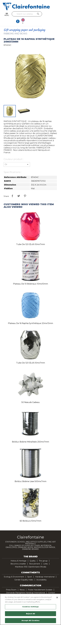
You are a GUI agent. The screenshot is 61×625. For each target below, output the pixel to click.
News (22, 583)
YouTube (33, 593)
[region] (30, 609)
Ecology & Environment (14, 570)
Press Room (11, 583)
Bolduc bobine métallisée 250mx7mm (30, 435)
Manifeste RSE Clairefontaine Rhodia (30, 560)
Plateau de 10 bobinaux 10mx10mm (30, 277)
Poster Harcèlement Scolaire (40, 583)
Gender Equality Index (23, 573)
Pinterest (25, 189)
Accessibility (41, 573)
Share (12, 189)
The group (43, 554)
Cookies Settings (30, 607)
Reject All (30, 614)
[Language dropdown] (56, 14)
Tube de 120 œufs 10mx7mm (30, 238)
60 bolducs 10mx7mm (30, 514)
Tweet (18, 189)
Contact (51, 586)
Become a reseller (18, 557)
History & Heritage (18, 554)
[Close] (57, 597)
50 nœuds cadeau (30, 396)
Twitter (28, 593)
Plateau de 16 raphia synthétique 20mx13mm (30, 317)
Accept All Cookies (30, 620)
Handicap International (44, 570)
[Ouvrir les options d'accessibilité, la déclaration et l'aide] (49, 14)
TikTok (43, 593)
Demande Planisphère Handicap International (25, 586)
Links (45, 557)
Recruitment (34, 557)
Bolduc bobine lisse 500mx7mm (30, 475)
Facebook (23, 593)
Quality (33, 554)
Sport (29, 570)
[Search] (30, 13)
